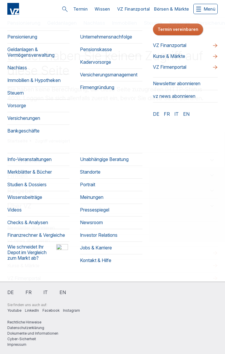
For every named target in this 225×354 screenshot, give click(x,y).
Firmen (17, 175)
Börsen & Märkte (171, 8)
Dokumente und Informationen (32, 333)
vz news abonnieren (28, 240)
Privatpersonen (29, 160)
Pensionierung (23, 23)
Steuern (153, 23)
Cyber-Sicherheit (21, 339)
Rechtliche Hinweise (24, 322)
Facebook (50, 310)
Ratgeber (20, 190)
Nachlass (94, 23)
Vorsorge (179, 23)
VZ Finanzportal (133, 9)
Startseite (17, 140)
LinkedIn (32, 310)
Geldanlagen (62, 23)
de (10, 292)
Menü (205, 9)
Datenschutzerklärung (25, 328)
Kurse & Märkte (23, 266)
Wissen (102, 9)
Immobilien (124, 23)
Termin (80, 9)
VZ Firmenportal (24, 278)
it (45, 292)
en (62, 292)
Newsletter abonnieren (31, 228)
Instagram (71, 310)
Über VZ (19, 206)
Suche (64, 9)
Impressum (16, 344)
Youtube (14, 310)
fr (28, 292)
